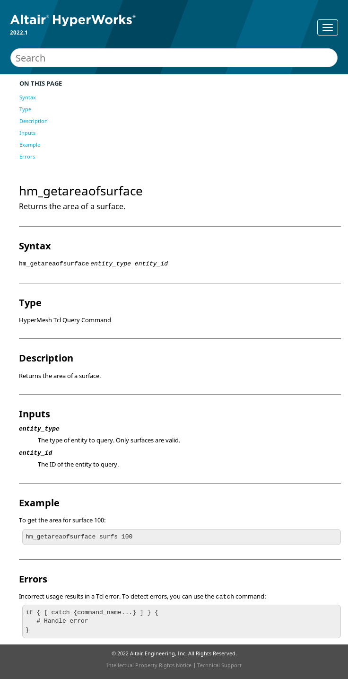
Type (25, 109)
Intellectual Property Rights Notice (148, 665)
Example (29, 144)
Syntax (27, 97)
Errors (27, 156)
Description (33, 120)
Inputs (27, 132)
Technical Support (219, 665)
